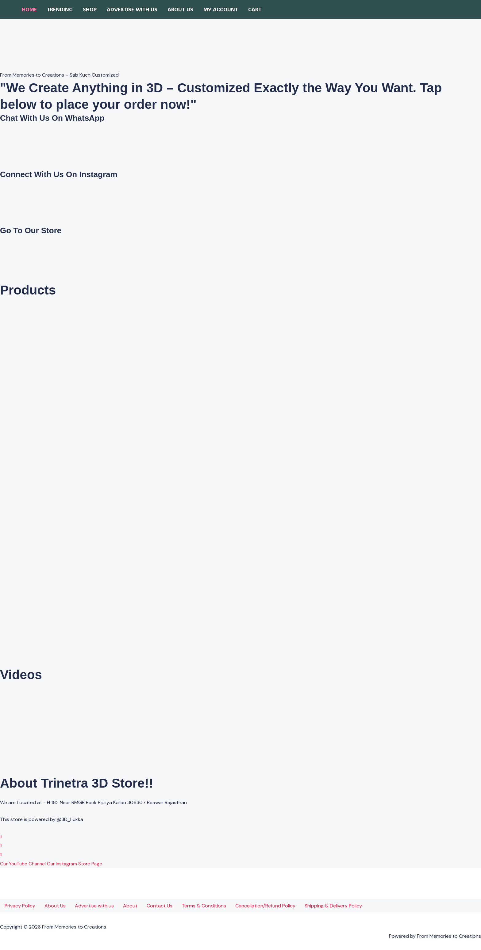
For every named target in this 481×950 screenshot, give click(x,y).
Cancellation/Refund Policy (265, 905)
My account (220, 9)
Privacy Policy (20, 905)
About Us (180, 9)
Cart (254, 9)
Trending (60, 9)
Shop (90, 9)
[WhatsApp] (1, 836)
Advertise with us (132, 9)
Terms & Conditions (204, 905)
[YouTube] (1, 854)
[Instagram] (1, 845)
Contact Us (159, 905)
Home (29, 9)
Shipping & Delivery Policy (333, 905)
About (130, 905)
